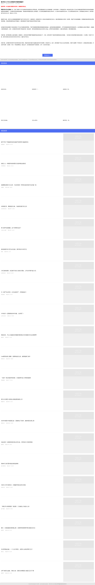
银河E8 (55, 35)
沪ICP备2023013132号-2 (61, 583)
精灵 (30, 44)
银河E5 (26, 9)
